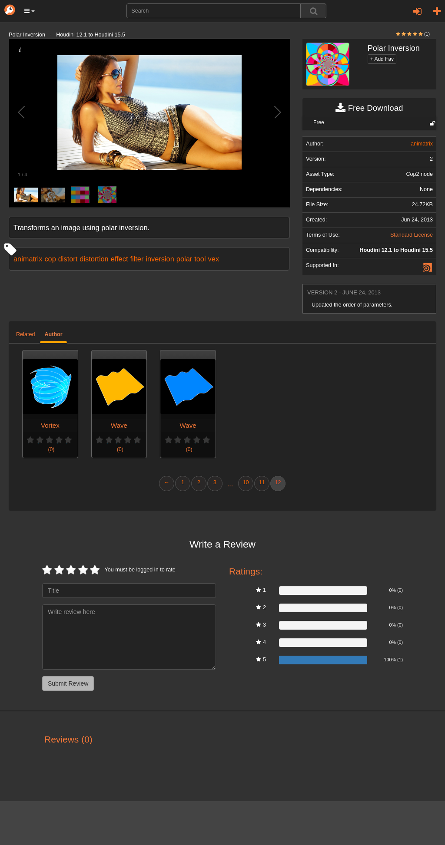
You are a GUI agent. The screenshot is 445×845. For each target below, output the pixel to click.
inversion (160, 259)
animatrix (27, 259)
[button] (29, 10)
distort (68, 259)
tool (200, 259)
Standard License (411, 235)
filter (136, 259)
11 (262, 482)
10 (245, 482)
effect (119, 259)
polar (184, 259)
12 (278, 482)
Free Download (369, 108)
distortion (94, 259)
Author (53, 334)
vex (213, 259)
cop (50, 259)
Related (25, 334)
